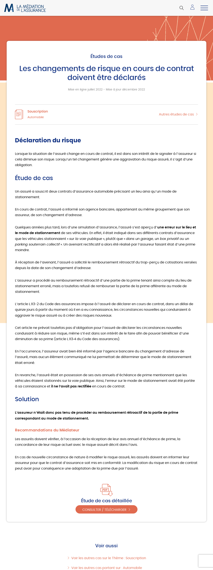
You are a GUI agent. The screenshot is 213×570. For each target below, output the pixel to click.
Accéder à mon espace (194, 8)
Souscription (37, 111)
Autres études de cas (176, 114)
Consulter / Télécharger (104, 509)
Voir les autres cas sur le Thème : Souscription (108, 558)
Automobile (35, 117)
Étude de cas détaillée (106, 501)
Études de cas (106, 56)
